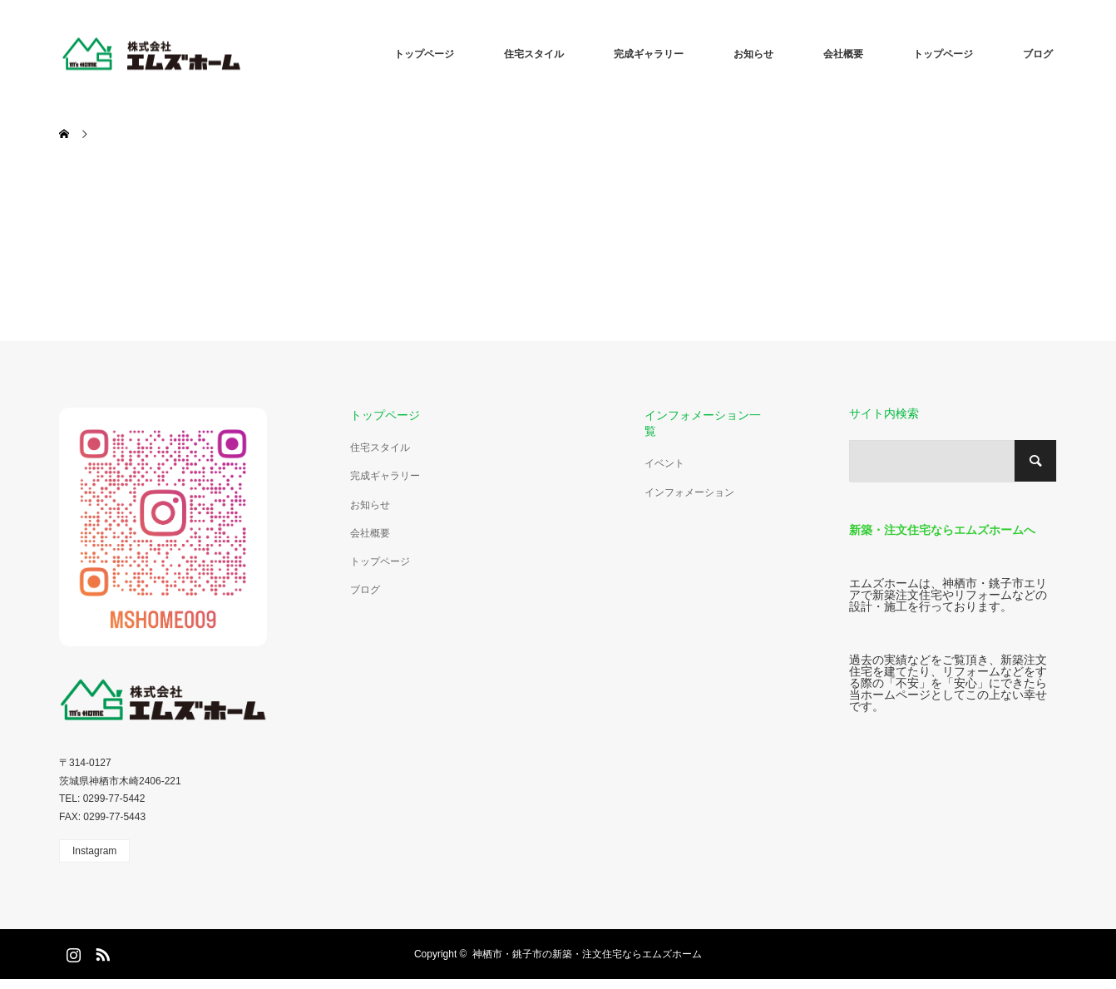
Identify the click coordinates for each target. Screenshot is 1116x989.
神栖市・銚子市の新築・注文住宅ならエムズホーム (587, 954)
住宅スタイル (534, 54)
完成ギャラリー (649, 54)
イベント (664, 463)
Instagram (94, 851)
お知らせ (753, 54)
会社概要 (843, 54)
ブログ (1038, 54)
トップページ (424, 54)
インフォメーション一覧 (702, 423)
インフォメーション (689, 492)
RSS (100, 951)
